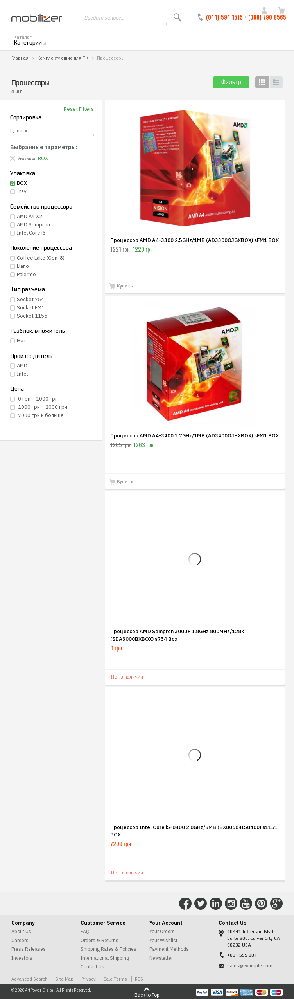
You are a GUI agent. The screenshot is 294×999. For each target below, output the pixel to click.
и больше (40, 415)
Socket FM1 (31, 308)
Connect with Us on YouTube (246, 904)
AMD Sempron (33, 225)
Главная (20, 58)
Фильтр (231, 82)
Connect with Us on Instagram (231, 904)
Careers (20, 940)
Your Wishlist (163, 940)
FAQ (85, 931)
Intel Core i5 (31, 233)
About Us (21, 931)
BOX (22, 183)
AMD (22, 366)
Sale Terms (115, 979)
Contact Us (92, 967)
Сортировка (25, 117)
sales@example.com (249, 965)
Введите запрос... (104, 17)
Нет (21, 340)
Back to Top (147, 994)
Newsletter (161, 958)
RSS (139, 979)
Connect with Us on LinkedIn (216, 904)
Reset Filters (79, 109)
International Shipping (105, 958)
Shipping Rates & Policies (108, 949)
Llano (23, 266)
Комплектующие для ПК (62, 58)
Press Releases (28, 949)
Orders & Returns (99, 940)
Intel (22, 374)
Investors (21, 958)
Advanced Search (29, 979)
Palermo (26, 274)
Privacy (88, 979)
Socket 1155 (32, 316)
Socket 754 (30, 299)
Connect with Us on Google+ (276, 904)
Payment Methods (169, 949)
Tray (22, 191)
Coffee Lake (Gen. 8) (41, 258)
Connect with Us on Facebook (185, 904)
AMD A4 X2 (29, 216)
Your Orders (162, 931)
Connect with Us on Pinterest (261, 904)
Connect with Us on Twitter (200, 904)
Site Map (65, 979)
